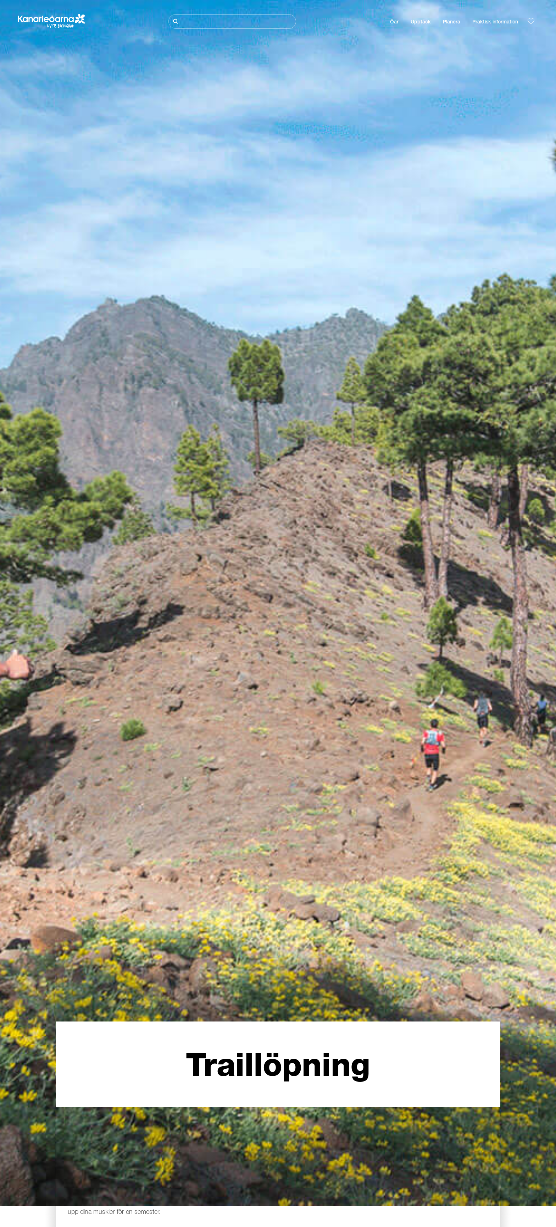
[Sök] (232, 21)
